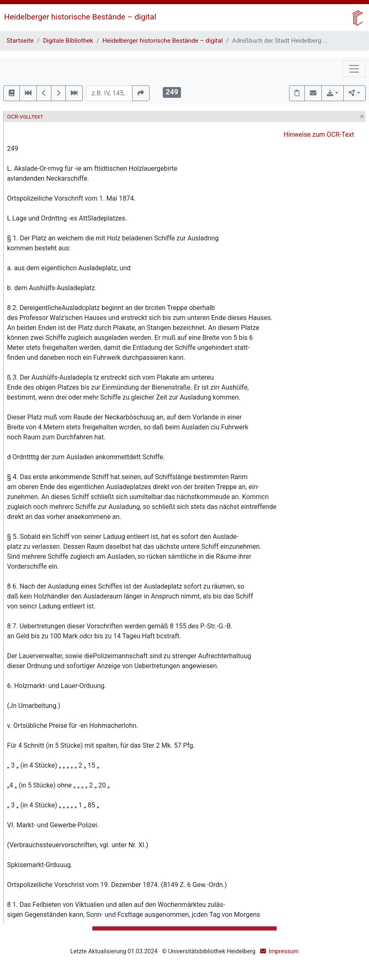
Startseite (20, 40)
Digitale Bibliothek (68, 40)
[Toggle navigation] (354, 69)
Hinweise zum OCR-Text (319, 134)
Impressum (284, 951)
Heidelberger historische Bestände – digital (80, 17)
